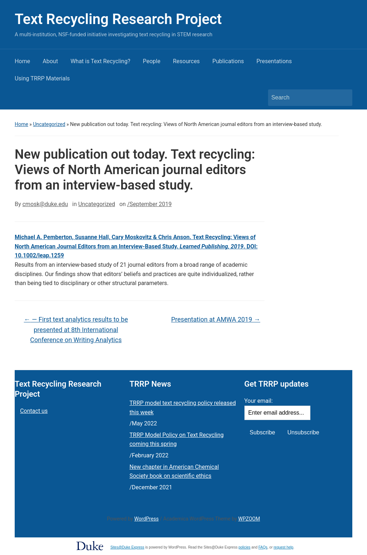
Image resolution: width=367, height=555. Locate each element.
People (151, 61)
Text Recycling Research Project (118, 19)
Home (22, 61)
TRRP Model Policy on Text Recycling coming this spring (176, 440)
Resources (186, 61)
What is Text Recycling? (100, 61)
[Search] (304, 97)
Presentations (274, 61)
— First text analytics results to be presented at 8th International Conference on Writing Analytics (76, 330)
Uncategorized (49, 124)
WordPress (146, 519)
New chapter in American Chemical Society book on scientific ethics (174, 471)
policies (244, 547)
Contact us (34, 410)
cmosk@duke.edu (45, 204)
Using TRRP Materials (42, 78)
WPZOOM (249, 519)
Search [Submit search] (343, 97)
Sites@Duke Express (127, 547)
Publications (228, 61)
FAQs (262, 547)
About (50, 61)
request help (283, 547)
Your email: (258, 400)
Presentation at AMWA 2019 (216, 319)
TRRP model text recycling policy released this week (182, 408)
